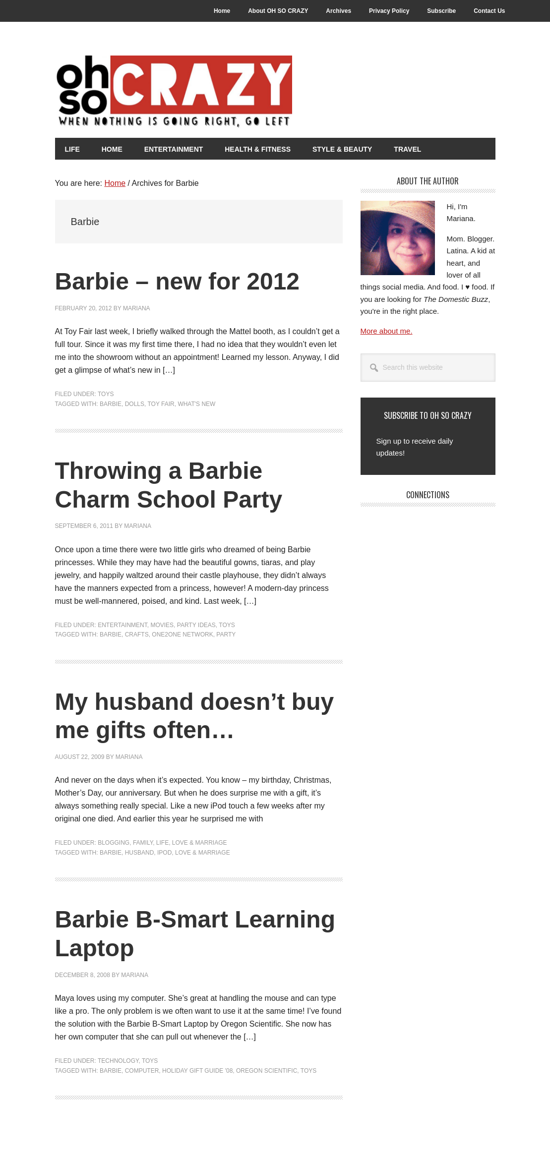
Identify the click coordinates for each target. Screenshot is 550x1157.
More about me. (387, 331)
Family (143, 842)
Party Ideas (196, 625)
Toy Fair (160, 404)
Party (226, 634)
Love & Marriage (199, 842)
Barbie (111, 404)
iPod (164, 852)
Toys (106, 394)
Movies (162, 625)
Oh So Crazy (228, 93)
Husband (139, 852)
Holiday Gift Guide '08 (197, 1070)
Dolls (134, 404)
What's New (196, 404)
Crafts (137, 634)
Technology (118, 1060)
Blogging (113, 842)
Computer (142, 1070)
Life (162, 842)
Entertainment (122, 625)
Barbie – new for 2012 (177, 281)
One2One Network (182, 634)
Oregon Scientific (266, 1070)
